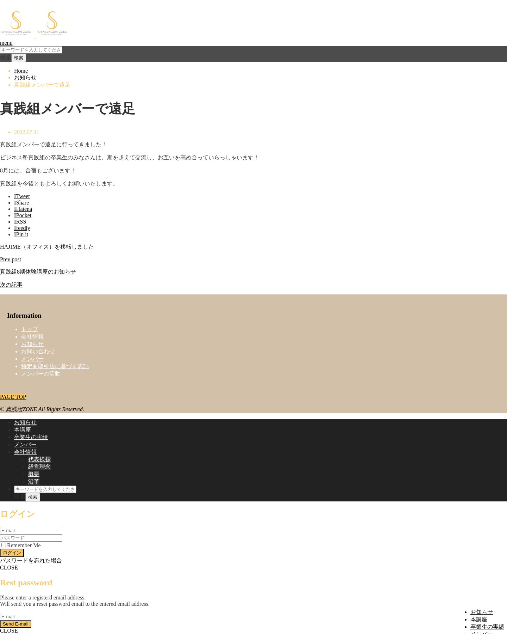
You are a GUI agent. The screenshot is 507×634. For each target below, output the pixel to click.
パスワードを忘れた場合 (31, 560)
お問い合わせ (38, 351)
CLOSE (9, 568)
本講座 (478, 619)
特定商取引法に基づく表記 (55, 366)
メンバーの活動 (41, 374)
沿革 (33, 481)
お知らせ (481, 612)
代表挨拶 (39, 459)
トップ (29, 329)
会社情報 (32, 337)
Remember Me (21, 545)
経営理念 (39, 467)
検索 (5, 57)
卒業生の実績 (487, 627)
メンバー (32, 359)
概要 (33, 474)
